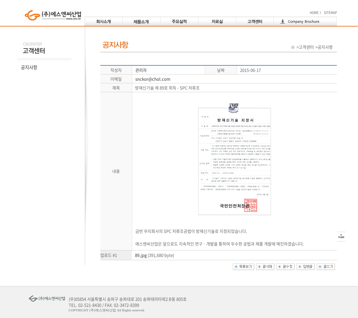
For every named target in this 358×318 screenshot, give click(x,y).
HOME (314, 12)
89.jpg (141, 255)
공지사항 (29, 67)
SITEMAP (330, 12)
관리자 (141, 70)
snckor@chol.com (152, 79)
